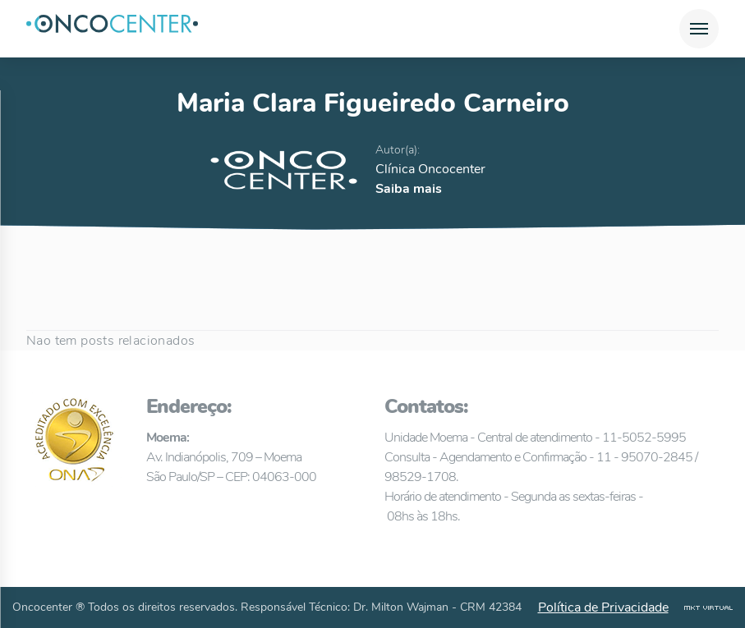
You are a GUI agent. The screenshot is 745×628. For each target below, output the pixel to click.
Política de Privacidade (603, 607)
